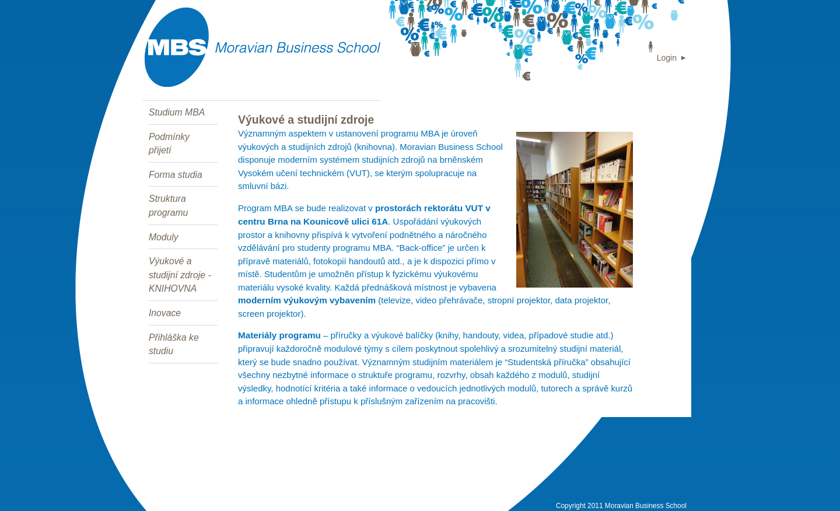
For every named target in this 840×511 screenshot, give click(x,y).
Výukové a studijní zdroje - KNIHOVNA (180, 274)
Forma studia (175, 175)
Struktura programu (168, 206)
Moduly (163, 237)
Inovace (165, 313)
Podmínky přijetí (169, 144)
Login (667, 57)
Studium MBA (177, 112)
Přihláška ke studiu (174, 344)
